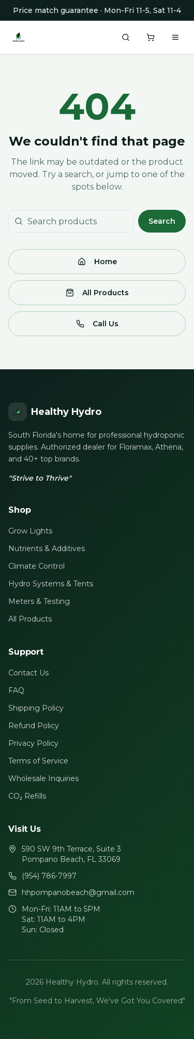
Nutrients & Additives (46, 548)
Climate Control (36, 566)
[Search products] (125, 37)
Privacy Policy (33, 743)
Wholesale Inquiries (43, 778)
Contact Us (28, 672)
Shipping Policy (36, 708)
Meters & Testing (39, 601)
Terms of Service (38, 761)
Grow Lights (30, 531)
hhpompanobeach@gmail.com (78, 892)
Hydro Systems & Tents (50, 583)
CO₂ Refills (27, 796)
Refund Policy (33, 725)
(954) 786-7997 (49, 876)
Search (161, 221)
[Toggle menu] (175, 37)
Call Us (97, 323)
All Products (97, 292)
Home (97, 261)
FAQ (16, 690)
